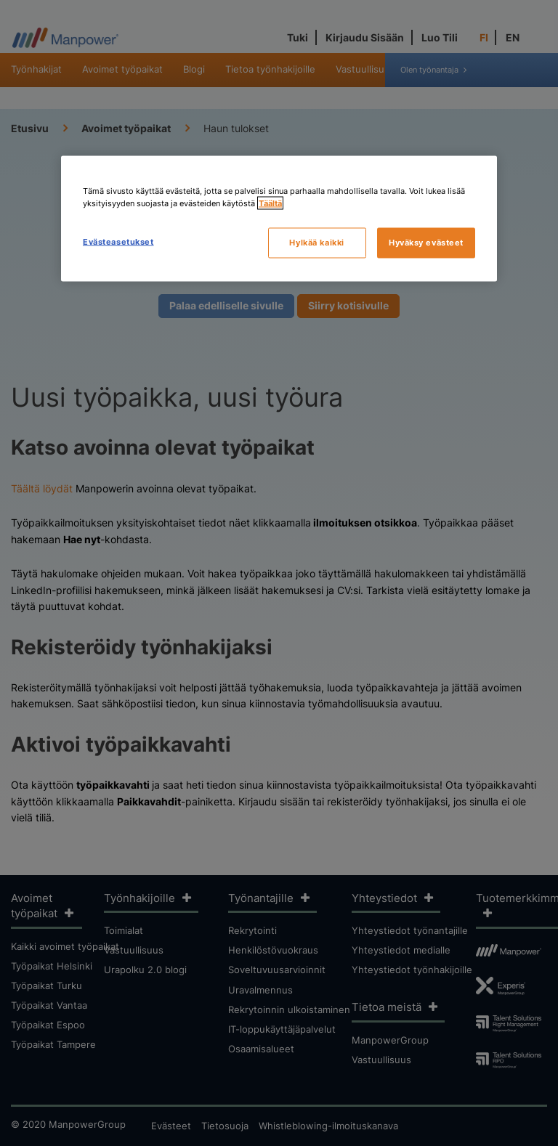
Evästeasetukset (118, 241)
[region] (279, 218)
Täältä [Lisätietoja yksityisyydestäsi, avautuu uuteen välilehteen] (270, 203)
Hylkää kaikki (316, 242)
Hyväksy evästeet (426, 242)
